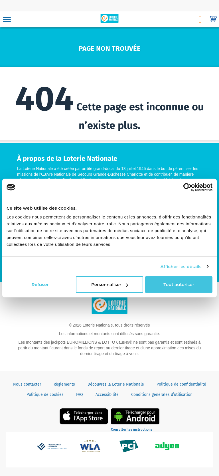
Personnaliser (109, 284)
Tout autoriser (178, 284)
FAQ (79, 394)
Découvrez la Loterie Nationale (116, 384)
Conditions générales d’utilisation (161, 394)
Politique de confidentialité (181, 384)
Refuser (40, 284)
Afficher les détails (180, 266)
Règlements (64, 384)
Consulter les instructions (131, 430)
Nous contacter (27, 384)
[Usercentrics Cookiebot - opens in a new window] (187, 187)
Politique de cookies (45, 394)
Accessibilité (107, 394)
